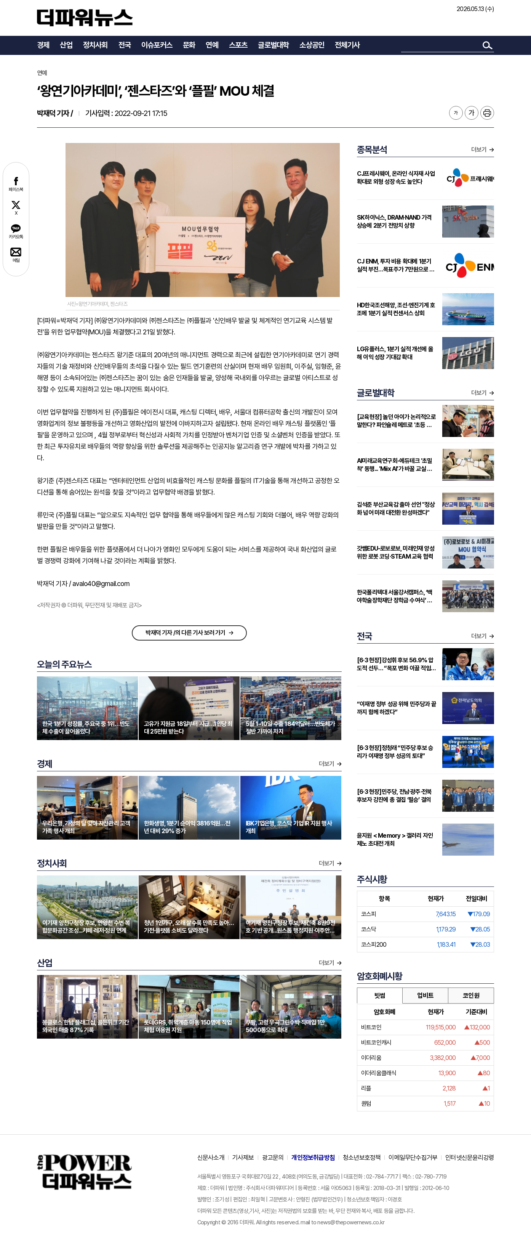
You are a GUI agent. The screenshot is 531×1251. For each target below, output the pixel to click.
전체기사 (347, 45)
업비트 (425, 995)
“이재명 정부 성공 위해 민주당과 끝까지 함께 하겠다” (396, 708)
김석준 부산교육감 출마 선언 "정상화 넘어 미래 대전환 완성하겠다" (396, 508)
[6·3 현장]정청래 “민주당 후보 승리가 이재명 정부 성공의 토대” (395, 752)
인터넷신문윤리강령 (469, 1157)
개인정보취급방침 (313, 1157)
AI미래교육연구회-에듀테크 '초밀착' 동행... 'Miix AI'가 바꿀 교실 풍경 (394, 465)
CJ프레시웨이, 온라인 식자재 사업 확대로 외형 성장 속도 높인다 (396, 177)
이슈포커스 (156, 45)
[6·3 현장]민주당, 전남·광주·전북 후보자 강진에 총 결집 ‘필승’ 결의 (394, 795)
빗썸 (379, 995)
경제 (43, 45)
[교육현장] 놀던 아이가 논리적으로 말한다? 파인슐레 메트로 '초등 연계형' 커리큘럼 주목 (397, 421)
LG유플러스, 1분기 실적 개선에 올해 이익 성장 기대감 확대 (395, 353)
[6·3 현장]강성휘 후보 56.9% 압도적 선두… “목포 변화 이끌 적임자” (395, 664)
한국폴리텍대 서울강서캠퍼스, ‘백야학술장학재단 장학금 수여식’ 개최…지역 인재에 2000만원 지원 (394, 596)
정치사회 (95, 45)
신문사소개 (210, 1157)
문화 (189, 45)
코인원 (471, 995)
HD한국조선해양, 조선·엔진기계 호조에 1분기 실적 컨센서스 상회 (396, 309)
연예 (212, 45)
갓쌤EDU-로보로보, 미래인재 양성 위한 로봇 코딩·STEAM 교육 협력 (395, 552)
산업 (66, 45)
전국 (124, 45)
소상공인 (311, 45)
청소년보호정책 (362, 1157)
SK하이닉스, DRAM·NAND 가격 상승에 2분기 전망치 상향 (394, 221)
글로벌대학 (273, 45)
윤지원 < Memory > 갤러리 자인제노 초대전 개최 (395, 839)
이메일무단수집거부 (413, 1157)
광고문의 (273, 1157)
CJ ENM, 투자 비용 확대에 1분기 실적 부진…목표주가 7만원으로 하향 (396, 265)
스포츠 (238, 45)
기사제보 (243, 1157)
